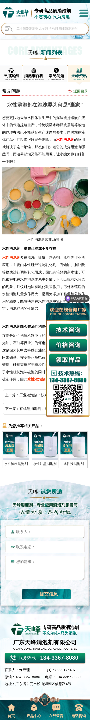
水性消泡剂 (65, 139)
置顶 (45, 699)
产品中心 (34, 711)
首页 (11, 711)
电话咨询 (79, 711)
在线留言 (56, 711)
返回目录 (80, 91)
